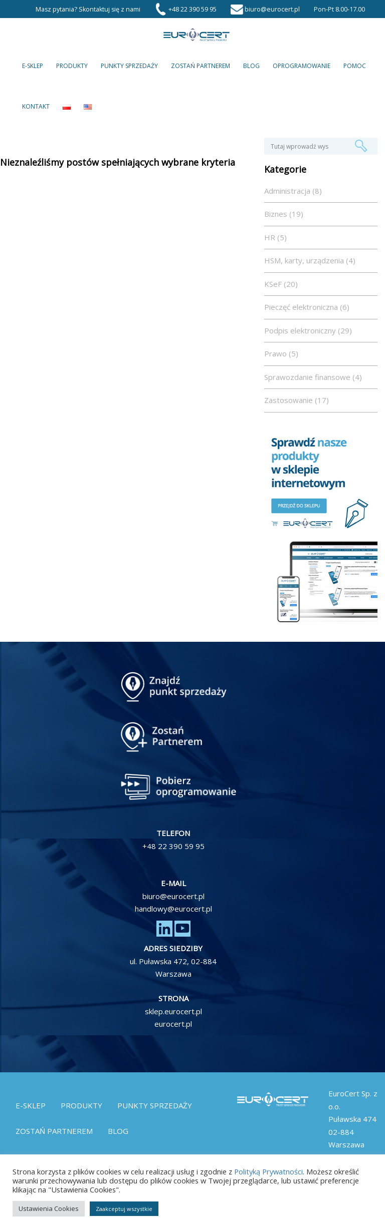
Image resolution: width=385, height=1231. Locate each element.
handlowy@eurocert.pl (173, 909)
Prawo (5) (281, 353)
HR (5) (275, 237)
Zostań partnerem (200, 66)
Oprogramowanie (301, 66)
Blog (251, 66)
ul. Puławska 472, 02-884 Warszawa (173, 967)
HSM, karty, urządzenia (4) (309, 260)
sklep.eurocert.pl (173, 1011)
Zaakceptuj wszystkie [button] (124, 1208)
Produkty (72, 66)
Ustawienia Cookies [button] (49, 1208)
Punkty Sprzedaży (129, 66)
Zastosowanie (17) (296, 400)
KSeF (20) (281, 284)
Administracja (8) (293, 191)
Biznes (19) (283, 214)
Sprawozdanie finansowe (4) (313, 377)
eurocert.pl (173, 1024)
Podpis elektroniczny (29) (308, 330)
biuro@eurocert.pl (173, 896)
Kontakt (36, 106)
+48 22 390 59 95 (173, 846)
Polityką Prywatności (268, 1171)
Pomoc (354, 66)
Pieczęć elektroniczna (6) (306, 307)
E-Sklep (32, 66)
